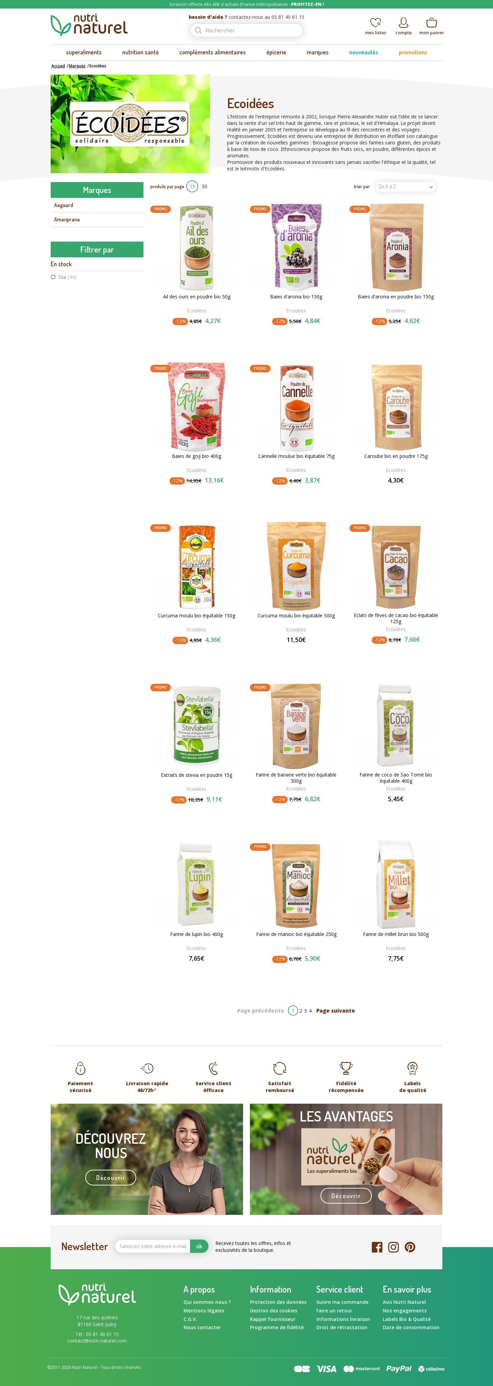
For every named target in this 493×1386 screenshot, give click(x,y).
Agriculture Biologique (88, 610)
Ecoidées (64, 349)
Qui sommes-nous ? (207, 1302)
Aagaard (63, 205)
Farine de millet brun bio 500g (396, 934)
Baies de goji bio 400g (196, 456)
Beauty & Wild (70, 291)
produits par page (167, 186)
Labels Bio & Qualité (407, 1319)
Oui (67, 459)
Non (68, 495)
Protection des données (278, 1302)
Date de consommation (411, 1327)
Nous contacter (202, 1327)
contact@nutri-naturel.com (97, 1340)
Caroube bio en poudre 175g (396, 456)
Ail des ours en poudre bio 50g (196, 297)
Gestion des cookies (273, 1310)
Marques (77, 66)
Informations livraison (343, 1319)
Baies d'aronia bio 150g (296, 297)
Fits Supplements (73, 378)
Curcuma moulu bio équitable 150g (196, 616)
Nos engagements (405, 1310)
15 (192, 186)
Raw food (74, 628)
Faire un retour (334, 1310)
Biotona (62, 306)
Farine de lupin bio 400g (196, 934)
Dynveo (62, 335)
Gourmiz (63, 407)
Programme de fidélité (277, 1327)
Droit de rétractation (341, 1327)
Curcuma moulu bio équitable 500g (296, 616)
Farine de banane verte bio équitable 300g (296, 778)
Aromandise (67, 248)
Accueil (58, 66)
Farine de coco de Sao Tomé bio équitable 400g (395, 778)
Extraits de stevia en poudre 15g (196, 775)
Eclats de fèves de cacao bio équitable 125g (396, 618)
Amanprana (67, 219)
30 (204, 186)
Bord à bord (67, 320)
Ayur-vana (65, 262)
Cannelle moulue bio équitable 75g (296, 456)
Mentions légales (204, 1310)
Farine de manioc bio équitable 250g (296, 934)
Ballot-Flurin (68, 277)
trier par (362, 186)
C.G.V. (190, 1319)
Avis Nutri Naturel (404, 1302)
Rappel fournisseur (272, 1319)
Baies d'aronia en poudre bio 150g (396, 297)
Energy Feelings (71, 363)
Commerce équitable (87, 619)
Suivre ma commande (342, 1302)
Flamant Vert (68, 392)
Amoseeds (65, 234)
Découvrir (110, 1177)
